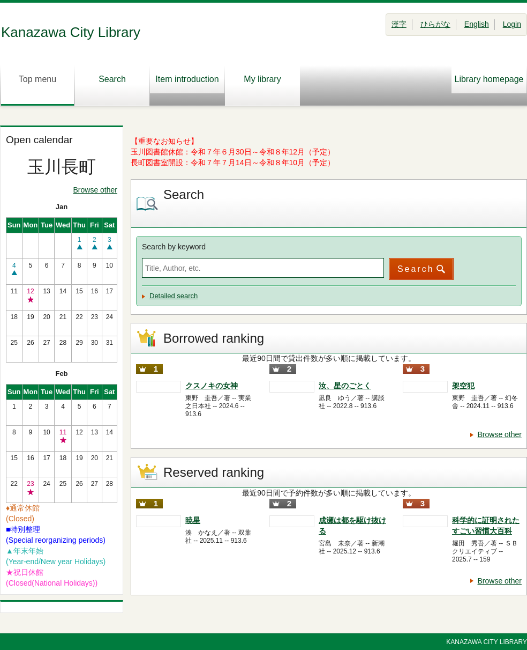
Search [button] (415, 269)
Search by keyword (174, 246)
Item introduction (187, 79)
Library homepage (489, 79)
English (476, 24)
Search (112, 85)
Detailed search (173, 296)
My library (262, 85)
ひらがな (435, 24)
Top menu (37, 85)
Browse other (95, 190)
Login (512, 24)
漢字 (399, 24)
